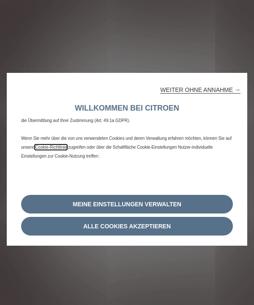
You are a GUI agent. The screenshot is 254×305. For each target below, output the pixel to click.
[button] (200, 89)
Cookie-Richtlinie (51, 147)
